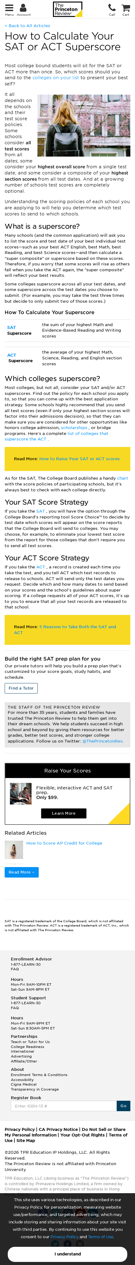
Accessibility (22, 1080)
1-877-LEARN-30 (26, 964)
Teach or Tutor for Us (30, 1042)
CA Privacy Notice (58, 1129)
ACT (11, 355)
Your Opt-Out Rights (82, 1135)
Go (123, 1105)
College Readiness (27, 1047)
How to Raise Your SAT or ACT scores (79, 458)
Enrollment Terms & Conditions (39, 1075)
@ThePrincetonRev (102, 741)
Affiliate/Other (24, 1061)
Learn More (64, 813)
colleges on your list (57, 77)
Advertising (21, 1056)
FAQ (15, 969)
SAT (11, 327)
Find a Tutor (21, 688)
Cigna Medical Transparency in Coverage (35, 1086)
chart (122, 478)
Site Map (25, 1140)
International (22, 1051)
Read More (22, 872)
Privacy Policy (64, 1236)
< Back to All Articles (27, 25)
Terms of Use (100, 1236)
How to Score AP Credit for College (64, 843)
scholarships (75, 427)
